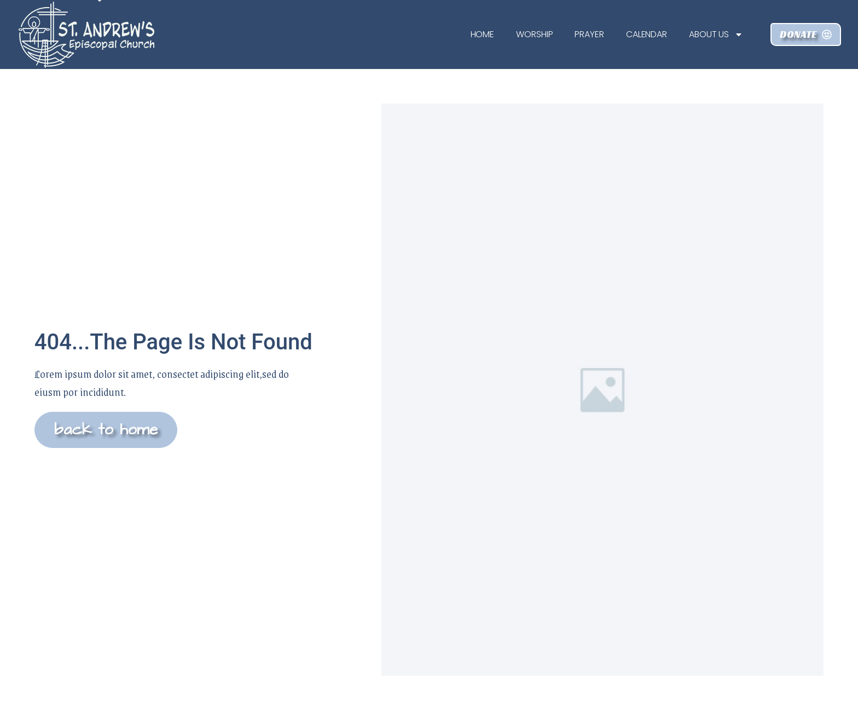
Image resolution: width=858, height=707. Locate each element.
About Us (716, 34)
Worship (534, 34)
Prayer (589, 34)
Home (483, 34)
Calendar (646, 34)
